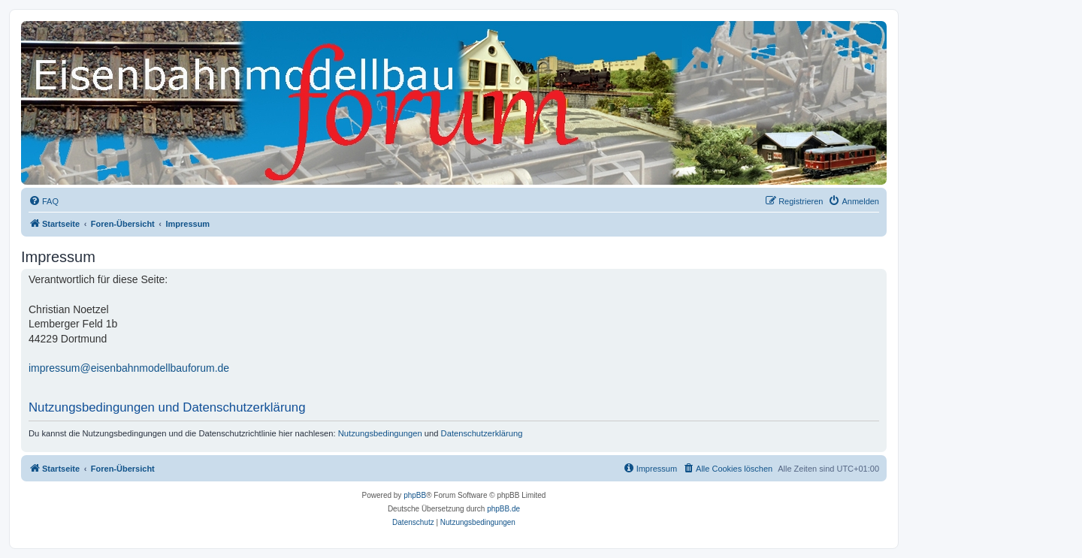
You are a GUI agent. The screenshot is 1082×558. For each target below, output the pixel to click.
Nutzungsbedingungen (380, 433)
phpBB (414, 495)
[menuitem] (44, 201)
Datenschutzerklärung (482, 433)
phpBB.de (503, 509)
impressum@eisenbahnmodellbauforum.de (129, 368)
